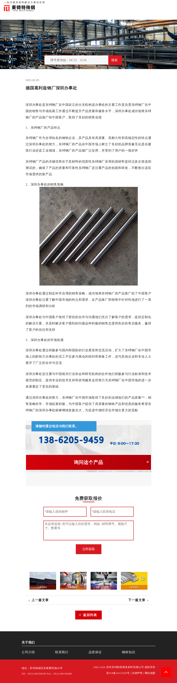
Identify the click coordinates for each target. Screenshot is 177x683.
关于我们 (117, 4)
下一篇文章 (136, 600)
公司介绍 (28, 652)
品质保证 (130, 4)
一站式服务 (155, 4)
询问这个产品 (88, 462)
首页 (107, 4)
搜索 (114, 60)
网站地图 (150, 673)
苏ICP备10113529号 (118, 673)
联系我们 (142, 4)
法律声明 (137, 673)
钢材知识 (169, 4)
